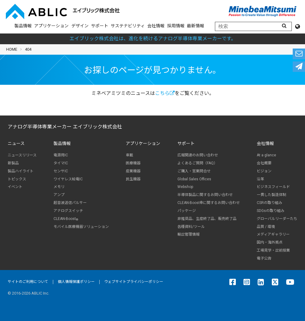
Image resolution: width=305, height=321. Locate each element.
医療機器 (133, 163)
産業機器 (133, 171)
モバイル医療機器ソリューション (81, 227)
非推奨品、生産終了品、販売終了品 (206, 219)
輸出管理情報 (188, 234)
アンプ (59, 195)
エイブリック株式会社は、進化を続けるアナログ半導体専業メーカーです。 (152, 38)
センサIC (60, 171)
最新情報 (195, 25)
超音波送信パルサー (70, 203)
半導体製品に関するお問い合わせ (205, 195)
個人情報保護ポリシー (76, 282)
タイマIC (60, 163)
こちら (165, 93)
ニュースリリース (22, 155)
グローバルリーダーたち (277, 219)
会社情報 (155, 25)
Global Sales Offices (194, 179)
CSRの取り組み (269, 203)
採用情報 (175, 25)
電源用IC (60, 155)
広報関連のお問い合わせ (197, 155)
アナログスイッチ (68, 211)
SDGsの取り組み (270, 211)
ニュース (16, 143)
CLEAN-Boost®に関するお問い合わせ (208, 203)
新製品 (13, 163)
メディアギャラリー (273, 234)
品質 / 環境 (266, 227)
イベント (15, 187)
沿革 (260, 179)
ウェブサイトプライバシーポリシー (133, 282)
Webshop (185, 187)
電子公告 (264, 258)
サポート (99, 25)
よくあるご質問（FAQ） (197, 163)
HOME (11, 49)
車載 (129, 155)
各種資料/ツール (191, 227)
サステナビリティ (128, 25)
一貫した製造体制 (271, 195)
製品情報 (23, 25)
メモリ (59, 187)
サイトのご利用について (28, 282)
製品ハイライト (21, 171)
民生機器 (133, 179)
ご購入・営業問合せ (194, 171)
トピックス (17, 179)
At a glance (266, 155)
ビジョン (264, 171)
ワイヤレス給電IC (68, 179)
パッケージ (186, 211)
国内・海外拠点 (270, 242)
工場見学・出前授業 (273, 250)
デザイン (80, 25)
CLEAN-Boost (65, 219)
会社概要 (264, 163)
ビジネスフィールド (273, 187)
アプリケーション (51, 25)
